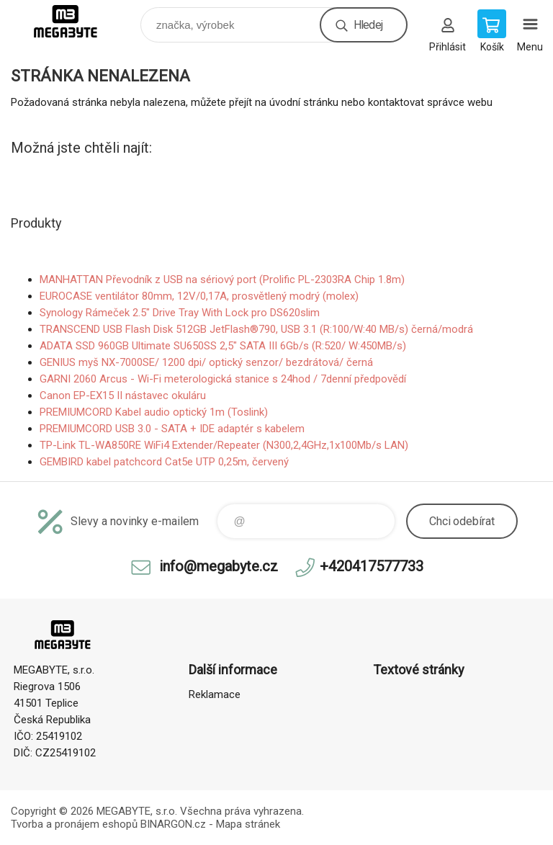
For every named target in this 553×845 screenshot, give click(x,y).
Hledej (368, 25)
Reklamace (214, 694)
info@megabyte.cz (218, 566)
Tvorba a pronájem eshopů (74, 824)
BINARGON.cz (173, 824)
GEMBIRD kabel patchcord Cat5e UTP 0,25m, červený (164, 461)
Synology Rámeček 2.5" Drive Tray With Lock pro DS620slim (180, 312)
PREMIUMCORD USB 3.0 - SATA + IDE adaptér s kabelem (172, 428)
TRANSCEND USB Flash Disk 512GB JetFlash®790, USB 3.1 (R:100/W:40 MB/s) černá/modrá (256, 329)
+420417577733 (371, 566)
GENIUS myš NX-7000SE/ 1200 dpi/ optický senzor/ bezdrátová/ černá (206, 362)
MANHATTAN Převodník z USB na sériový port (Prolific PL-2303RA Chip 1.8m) (222, 279)
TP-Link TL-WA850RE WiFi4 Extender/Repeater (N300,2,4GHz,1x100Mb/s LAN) (224, 445)
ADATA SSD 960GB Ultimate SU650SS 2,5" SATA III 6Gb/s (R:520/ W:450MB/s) (223, 345)
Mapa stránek (248, 824)
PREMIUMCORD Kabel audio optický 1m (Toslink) (154, 412)
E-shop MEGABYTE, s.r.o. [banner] (74, 21)
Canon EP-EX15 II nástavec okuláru (123, 395)
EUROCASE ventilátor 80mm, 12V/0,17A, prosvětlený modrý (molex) (199, 296)
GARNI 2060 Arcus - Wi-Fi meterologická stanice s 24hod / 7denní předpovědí (223, 378)
